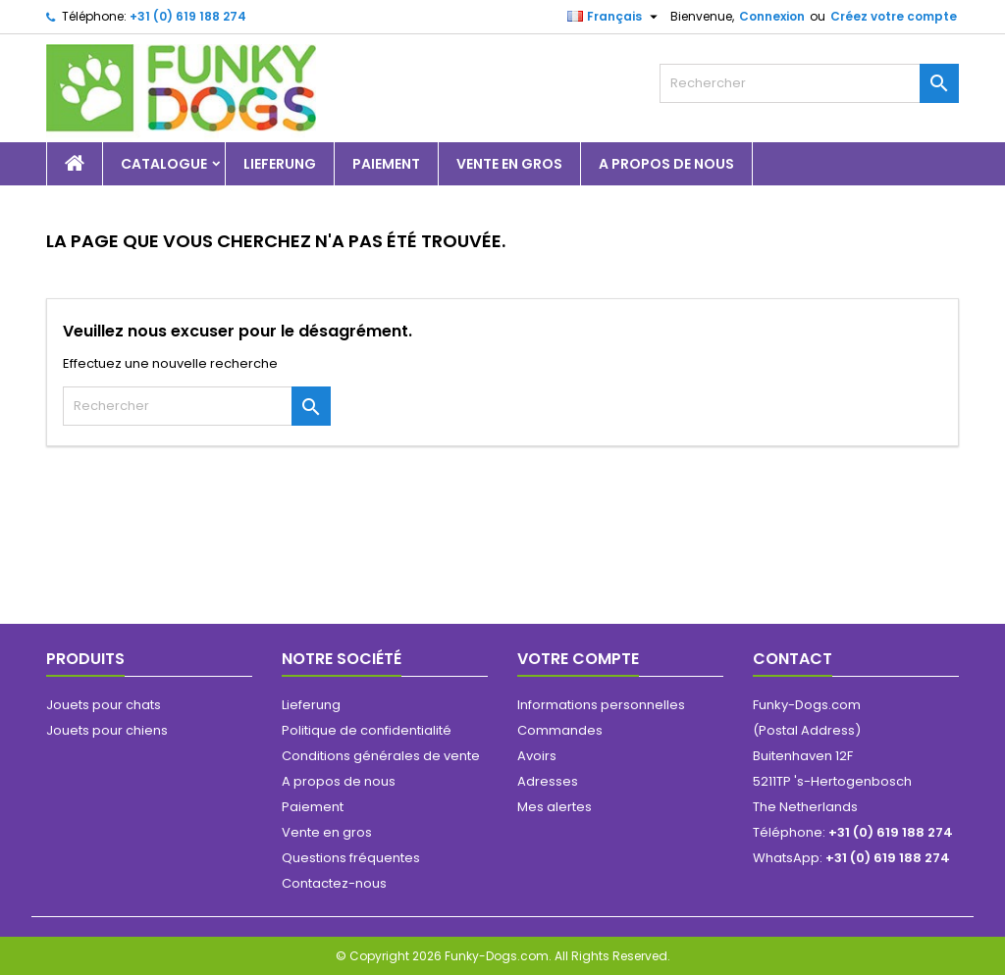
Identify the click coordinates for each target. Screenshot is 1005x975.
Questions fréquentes (351, 857)
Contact (792, 658)
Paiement (386, 164)
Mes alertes (554, 806)
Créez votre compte (893, 16)
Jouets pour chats (103, 704)
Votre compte (578, 658)
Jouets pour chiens (107, 730)
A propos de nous (666, 164)
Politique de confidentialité (366, 730)
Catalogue (164, 164)
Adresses (547, 781)
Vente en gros (509, 164)
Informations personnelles (601, 704)
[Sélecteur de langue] (614, 16)
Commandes (560, 730)
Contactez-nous (334, 883)
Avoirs (536, 755)
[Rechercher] (809, 83)
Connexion (772, 16)
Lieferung (279, 164)
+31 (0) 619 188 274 (188, 16)
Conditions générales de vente (381, 755)
